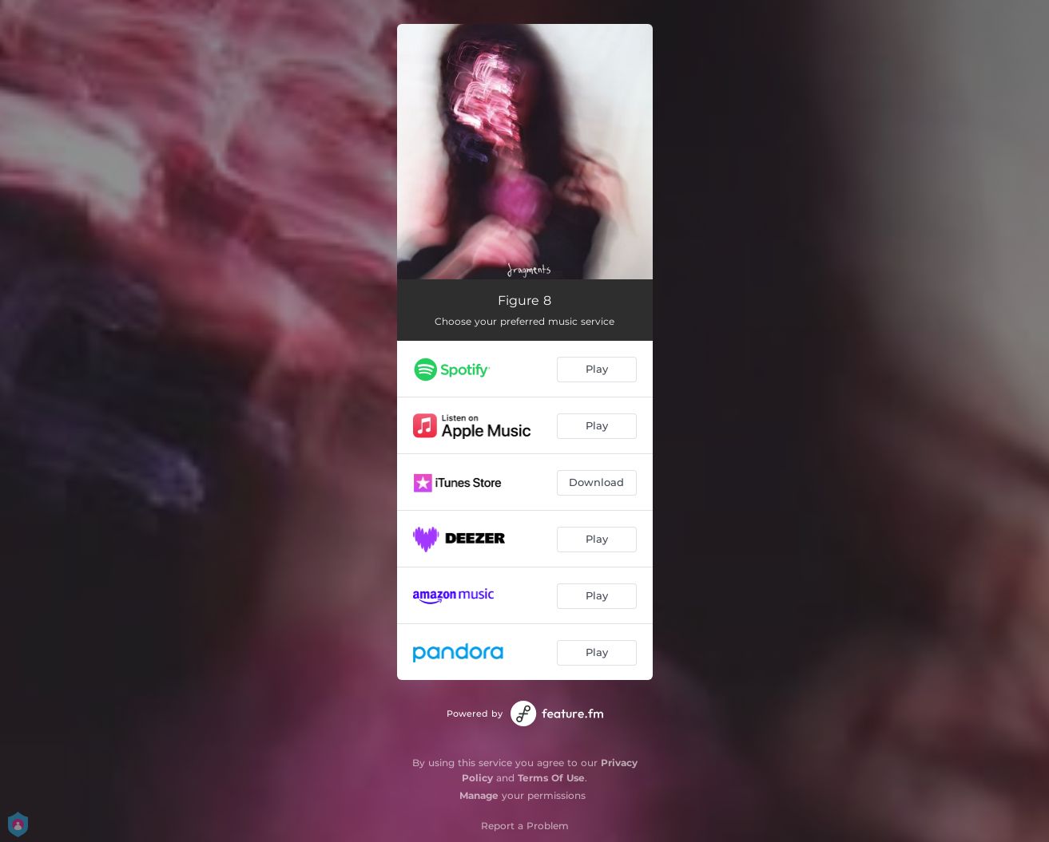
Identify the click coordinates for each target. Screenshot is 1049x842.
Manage (479, 795)
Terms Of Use (551, 778)
